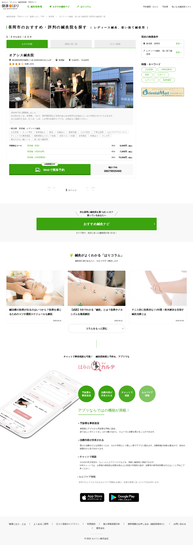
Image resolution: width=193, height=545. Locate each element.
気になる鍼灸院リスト (181, 7)
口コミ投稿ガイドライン (67, 524)
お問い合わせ (179, 524)
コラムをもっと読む (96, 328)
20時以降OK (166, 69)
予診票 (165, 7)
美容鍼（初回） (34, 146)
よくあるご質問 (41, 524)
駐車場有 (167, 80)
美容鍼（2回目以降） (36, 151)
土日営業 (149, 69)
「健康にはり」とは (16, 524)
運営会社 (100, 528)
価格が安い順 (71, 44)
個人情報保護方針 (111, 524)
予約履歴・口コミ (151, 7)
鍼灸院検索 (36, 6)
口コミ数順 (115, 44)
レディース (150, 80)
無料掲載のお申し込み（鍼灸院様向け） (147, 524)
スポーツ (161, 75)
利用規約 (91, 524)
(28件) (31, 64)
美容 (147, 75)
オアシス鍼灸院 (21, 55)
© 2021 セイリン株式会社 (96, 538)
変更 (178, 44)
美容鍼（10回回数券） (37, 157)
